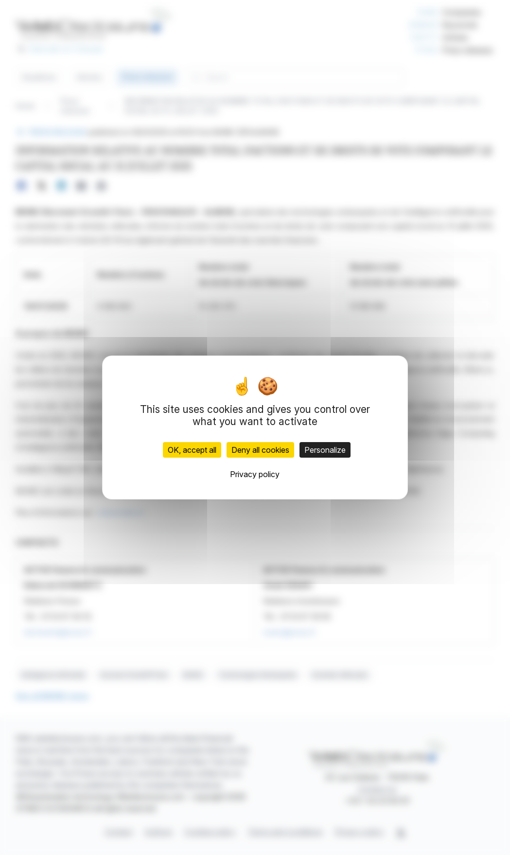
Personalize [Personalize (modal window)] (325, 450)
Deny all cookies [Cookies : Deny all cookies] (260, 450)
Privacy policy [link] (255, 474)
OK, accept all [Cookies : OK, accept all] (192, 450)
